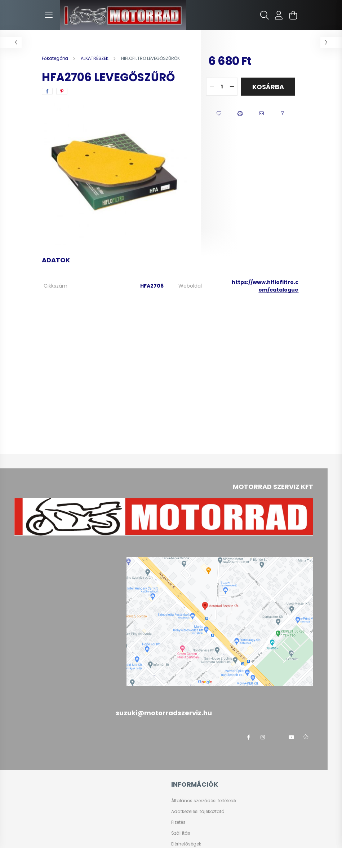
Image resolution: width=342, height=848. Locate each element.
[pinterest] (61, 91)
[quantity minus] (211, 86)
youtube (291, 737)
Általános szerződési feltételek (203, 800)
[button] (219, 113)
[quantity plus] (231, 86)
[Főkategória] (55, 58)
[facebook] (47, 91)
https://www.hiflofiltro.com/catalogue (265, 286)
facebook (248, 737)
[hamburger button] (49, 15)
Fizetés (178, 822)
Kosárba (268, 86)
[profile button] (279, 15)
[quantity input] (221, 86)
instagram (263, 737)
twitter (277, 737)
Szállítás (180, 833)
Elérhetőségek (186, 844)
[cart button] (293, 15)
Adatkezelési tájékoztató (197, 811)
